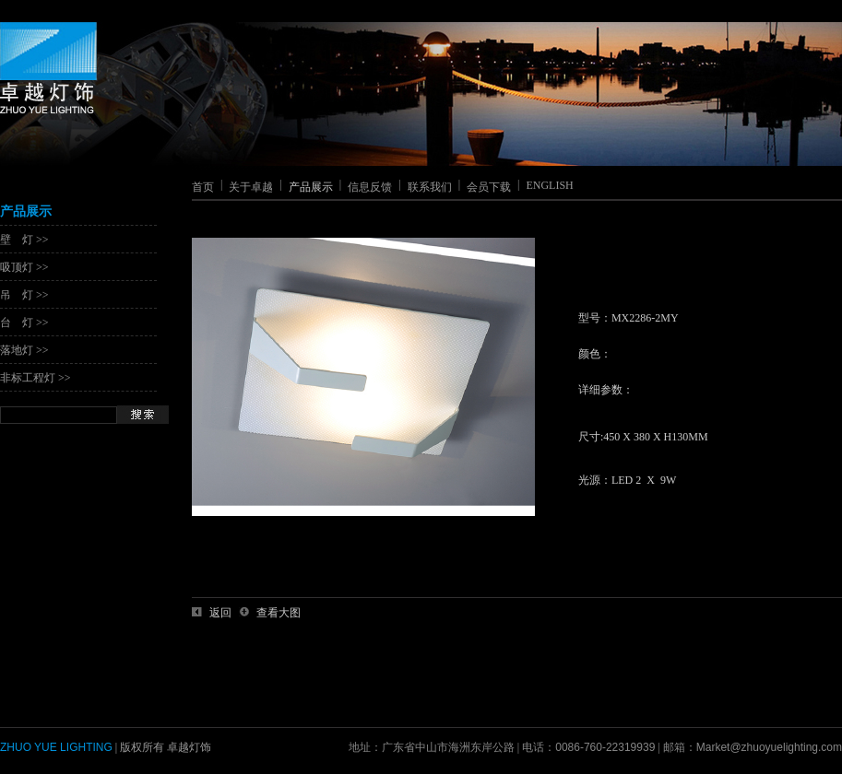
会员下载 (489, 187)
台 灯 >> (24, 322)
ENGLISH (549, 185)
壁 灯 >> (24, 239)
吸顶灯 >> (24, 267)
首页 (203, 187)
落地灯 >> (24, 350)
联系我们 (430, 187)
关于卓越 (251, 187)
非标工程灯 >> (35, 377)
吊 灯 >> (24, 294)
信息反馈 (370, 187)
